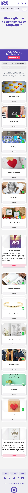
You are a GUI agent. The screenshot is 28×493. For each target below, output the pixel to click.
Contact (22, 473)
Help (6, 473)
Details (14, 101)
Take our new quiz (14, 57)
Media (14, 473)
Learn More (16, 10)
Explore (14, 265)
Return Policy (21, 483)
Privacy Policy (14, 483)
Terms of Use (7, 483)
